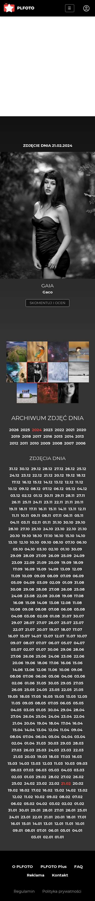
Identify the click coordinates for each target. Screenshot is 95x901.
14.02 (71, 790)
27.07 (41, 622)
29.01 (36, 810)
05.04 (53, 736)
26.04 (28, 716)
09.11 (35, 515)
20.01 (60, 817)
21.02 (66, 783)
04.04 (66, 736)
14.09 (53, 569)
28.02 (53, 776)
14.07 (36, 636)
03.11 (25, 522)
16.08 (18, 602)
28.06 (78, 649)
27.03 (16, 750)
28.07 (29, 622)
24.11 (37, 502)
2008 (57, 443)
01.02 (79, 803)
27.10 (25, 528)
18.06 (42, 662)
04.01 (77, 830)
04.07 (79, 642)
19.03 (42, 756)
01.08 (55, 616)
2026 (14, 429)
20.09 (53, 562)
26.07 (53, 622)
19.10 (26, 535)
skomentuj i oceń (47, 303)
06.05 (65, 703)
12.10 (23, 542)
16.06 (66, 662)
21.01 (48, 817)
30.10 (68, 522)
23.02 (41, 783)
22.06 (79, 656)
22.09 (29, 562)
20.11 (78, 502)
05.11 (78, 515)
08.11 (46, 515)
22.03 (78, 750)
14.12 (48, 482)
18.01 (70, 817)
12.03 (47, 763)
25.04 (41, 716)
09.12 (24, 488)
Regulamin (24, 891)
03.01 (36, 837)
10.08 (15, 609)
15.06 (78, 662)
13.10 (12, 542)
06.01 (53, 830)
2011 (24, 443)
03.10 (42, 549)
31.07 (66, 616)
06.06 (41, 676)
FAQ (78, 866)
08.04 (15, 736)
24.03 (53, 750)
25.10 (36, 528)
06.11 (67, 515)
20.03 (30, 756)
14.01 (37, 823)
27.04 (16, 716)
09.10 (46, 542)
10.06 (64, 669)
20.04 (29, 723)
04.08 (16, 616)
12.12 (69, 482)
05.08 (79, 609)
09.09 (39, 575)
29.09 (15, 555)
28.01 (47, 810)
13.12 (58, 482)
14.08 (42, 602)
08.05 (40, 703)
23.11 (48, 502)
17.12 (16, 482)
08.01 (30, 830)
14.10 (80, 535)
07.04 (28, 736)
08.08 (40, 609)
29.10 (80, 522)
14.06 (18, 669)
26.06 (28, 656)
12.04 (53, 729)
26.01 (70, 810)
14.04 (30, 729)
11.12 (79, 482)
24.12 (14, 475)
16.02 (47, 790)
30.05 (53, 683)
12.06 (41, 669)
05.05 (78, 703)
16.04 (77, 723)
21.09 (42, 562)
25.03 (41, 750)
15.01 (26, 823)
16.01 (15, 823)
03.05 (29, 709)
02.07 (28, 649)
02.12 (26, 495)
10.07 (82, 636)
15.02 (59, 790)
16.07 (13, 636)
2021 (70, 429)
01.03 (29, 776)
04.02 (41, 803)
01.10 (64, 549)
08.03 (16, 770)
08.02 (64, 796)
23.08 (29, 595)
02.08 (42, 616)
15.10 (69, 535)
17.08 (79, 595)
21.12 (48, 475)
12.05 (82, 696)
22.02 (54, 783)
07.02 (77, 796)
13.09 (65, 569)
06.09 (78, 575)
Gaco (48, 292)
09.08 (27, 609)
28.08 (41, 589)
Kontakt (60, 875)
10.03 (70, 763)
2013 (79, 436)
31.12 (13, 468)
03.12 (15, 495)
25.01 (82, 810)
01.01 (59, 837)
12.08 (66, 602)
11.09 (15, 575)
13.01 (48, 823)
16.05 (48, 696)
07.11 (57, 515)
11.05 (15, 703)
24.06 (53, 656)
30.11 (48, 495)
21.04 (17, 723)
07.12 (47, 488)
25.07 (66, 622)
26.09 (53, 555)
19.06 (30, 662)
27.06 (16, 656)
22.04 (79, 716)
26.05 (17, 689)
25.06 (41, 656)
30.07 (78, 616)
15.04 (18, 729)
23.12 (26, 475)
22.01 (37, 817)
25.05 (29, 689)
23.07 (78, 622)
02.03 (16, 776)
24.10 (48, 528)
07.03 (28, 770)
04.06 (66, 676)
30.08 (15, 589)
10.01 (79, 823)
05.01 (65, 830)
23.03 (66, 750)
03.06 (79, 676)
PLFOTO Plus (54, 866)
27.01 (59, 810)
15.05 (59, 696)
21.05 (78, 689)
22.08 (42, 595)
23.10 (59, 528)
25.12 (81, 468)
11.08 (77, 602)
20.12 (59, 475)
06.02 (16, 803)
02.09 (54, 582)
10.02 (40, 796)
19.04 (42, 723)
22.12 (37, 475)
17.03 (65, 756)
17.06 (54, 662)
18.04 (54, 723)
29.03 (65, 743)
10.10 (34, 542)
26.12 (70, 468)
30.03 (53, 743)
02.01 (48, 837)
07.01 (41, 830)
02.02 (67, 803)
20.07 (42, 629)
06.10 (82, 542)
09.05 (27, 703)
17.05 (36, 696)
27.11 (81, 495)
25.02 (17, 783)
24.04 (53, 716)
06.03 (41, 770)
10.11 (25, 515)
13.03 (36, 763)
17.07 (77, 629)
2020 (81, 429)
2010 (34, 443)
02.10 (53, 549)
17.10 (48, 535)
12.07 (59, 636)
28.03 (78, 743)
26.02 (78, 776)
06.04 (41, 736)
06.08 (66, 609)
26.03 (29, 750)
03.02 (54, 803)
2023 (48, 429)
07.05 (53, 703)
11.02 (28, 796)
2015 (58, 436)
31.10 (57, 522)
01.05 (41, 709)
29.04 (66, 709)
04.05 (16, 709)
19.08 (67, 595)
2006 (81, 443)
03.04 (79, 736)
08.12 (36, 488)
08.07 (28, 642)
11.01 (69, 823)
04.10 (30, 549)
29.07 (16, 622)
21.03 (18, 756)
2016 (47, 436)
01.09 (67, 582)
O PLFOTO (22, 866)
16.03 (77, 756)
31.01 (12, 810)
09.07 (15, 642)
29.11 (59, 495)
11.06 (52, 669)
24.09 (79, 555)
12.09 (77, 569)
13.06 (29, 669)
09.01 (18, 830)
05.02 (29, 803)
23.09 (17, 562)
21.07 (30, 629)
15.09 (41, 569)
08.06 (15, 676)
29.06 (66, 649)
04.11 (14, 522)
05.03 (53, 770)
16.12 (26, 482)
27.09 (41, 555)
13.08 (54, 602)
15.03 (12, 763)
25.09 (66, 555)
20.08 (54, 595)
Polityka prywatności (61, 891)
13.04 (41, 729)
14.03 (24, 763)
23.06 (66, 656)
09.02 (52, 796)
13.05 (71, 696)
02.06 (17, 683)
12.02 (17, 796)
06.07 (53, 642)
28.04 (78, 709)
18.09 (78, 562)
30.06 (53, 649)
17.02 (36, 790)
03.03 (79, 770)
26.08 (66, 589)
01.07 (41, 649)
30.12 (24, 468)
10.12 (12, 488)
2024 (37, 429)
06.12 (59, 488)
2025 (25, 429)
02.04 (16, 743)
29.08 (28, 589)
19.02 (13, 790)
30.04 (53, 709)
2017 (37, 436)
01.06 (30, 683)
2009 (45, 443)
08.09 (52, 575)
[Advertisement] (47, 66)
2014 (69, 436)
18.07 (66, 629)
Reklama (35, 875)
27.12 (58, 468)
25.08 (79, 589)
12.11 (82, 508)
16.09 (30, 569)
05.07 (66, 642)
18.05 (25, 696)
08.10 (58, 542)
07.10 (70, 542)
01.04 (29, 743)
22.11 (58, 502)
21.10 (82, 528)
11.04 (64, 729)
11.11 (15, 515)
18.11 (23, 508)
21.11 (69, 502)
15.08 (30, 602)
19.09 (66, 562)
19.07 (54, 629)
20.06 (17, 662)
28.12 (47, 468)
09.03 (82, 763)
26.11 (16, 502)
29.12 (36, 468)
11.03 (58, 763)
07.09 (65, 575)
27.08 (54, 589)
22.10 (71, 528)
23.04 (66, 716)
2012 (14, 443)
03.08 (29, 616)
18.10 (37, 535)
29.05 (66, 683)
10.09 (27, 575)
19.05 (13, 696)
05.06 (53, 676)
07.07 (41, 642)
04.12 (82, 488)
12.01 (58, 823)
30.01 (24, 810)
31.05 (41, 683)
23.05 (54, 689)
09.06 (76, 669)
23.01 (25, 817)
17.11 (33, 508)
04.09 (29, 582)
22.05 (66, 689)
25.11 (27, 502)
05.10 (18, 549)
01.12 (37, 495)
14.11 (62, 508)
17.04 (66, 723)
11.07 (70, 636)
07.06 (28, 676)
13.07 (48, 636)
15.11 (52, 508)
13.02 (82, 790)
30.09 (76, 549)
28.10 (13, 528)
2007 (69, 443)
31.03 (41, 743)
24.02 (29, 783)
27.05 (78, 683)
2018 (26, 436)
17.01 (82, 817)
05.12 (70, 488)
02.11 (36, 522)
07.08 (53, 609)
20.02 (78, 783)
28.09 (28, 555)
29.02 (41, 776)
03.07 (16, 649)
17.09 (18, 569)
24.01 (14, 817)
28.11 (70, 495)
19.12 (70, 475)
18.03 (54, 756)
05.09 (16, 582)
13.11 (72, 508)
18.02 (24, 790)
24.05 (41, 689)
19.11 (13, 508)
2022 (59, 429)
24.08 (16, 595)
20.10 (15, 535)
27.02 (66, 776)
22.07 (18, 629)
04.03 (66, 770)
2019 (15, 436)
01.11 (47, 522)
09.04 (76, 729)
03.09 (42, 582)
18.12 (81, 475)
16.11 (43, 508)
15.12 (37, 482)
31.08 (79, 582)
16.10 (58, 535)
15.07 (25, 636)
